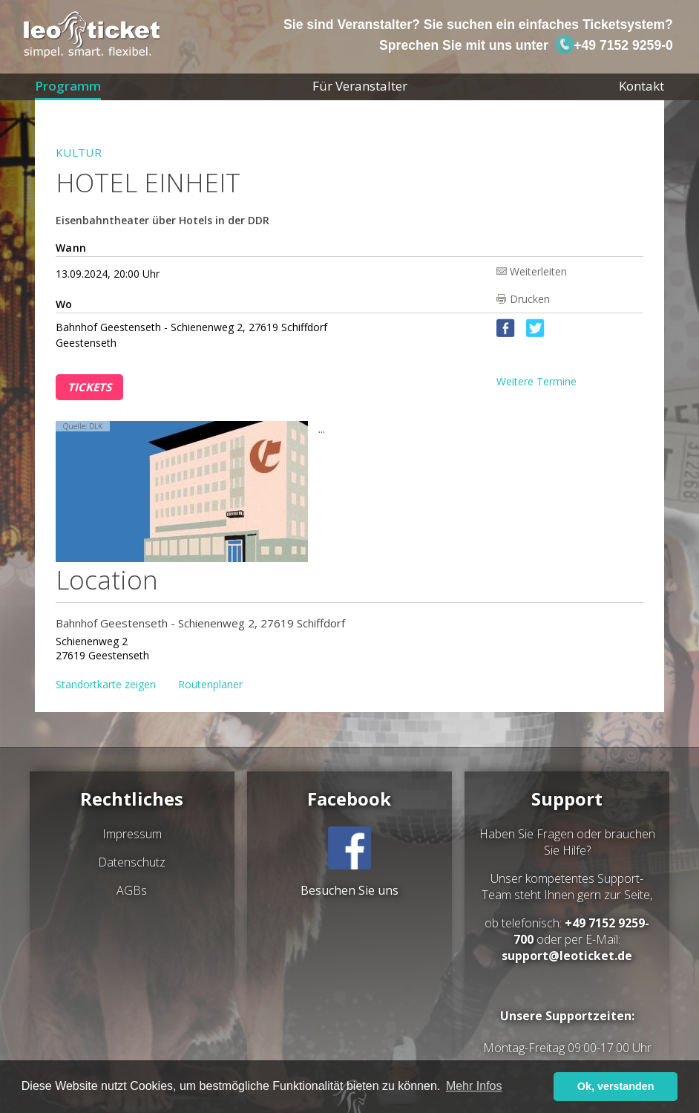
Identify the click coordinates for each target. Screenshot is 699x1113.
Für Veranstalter (359, 85)
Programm (68, 85)
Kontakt (641, 85)
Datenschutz (131, 862)
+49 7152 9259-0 (613, 45)
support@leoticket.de (567, 955)
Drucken (530, 299)
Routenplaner (210, 684)
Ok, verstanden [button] (615, 1086)
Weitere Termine (536, 381)
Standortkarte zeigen (106, 684)
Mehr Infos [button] (474, 1086)
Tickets (89, 386)
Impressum (132, 834)
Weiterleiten (538, 271)
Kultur (79, 152)
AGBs (131, 890)
